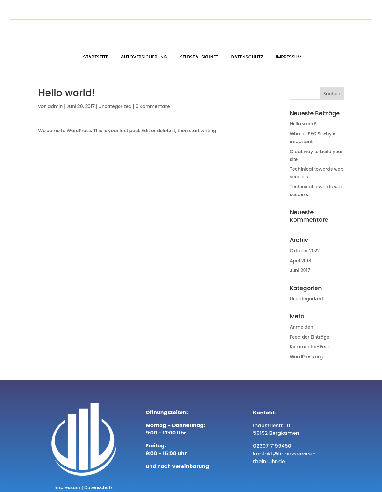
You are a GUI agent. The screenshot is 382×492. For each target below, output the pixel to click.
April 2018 (300, 246)
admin (55, 91)
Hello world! (303, 109)
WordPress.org (306, 342)
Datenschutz (292, 30)
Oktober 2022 (305, 236)
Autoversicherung (189, 30)
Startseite (140, 30)
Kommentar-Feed (310, 332)
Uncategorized (115, 91)
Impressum (333, 30)
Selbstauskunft (244, 30)
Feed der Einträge (309, 322)
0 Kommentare (153, 91)
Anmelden (301, 312)
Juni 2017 (300, 255)
